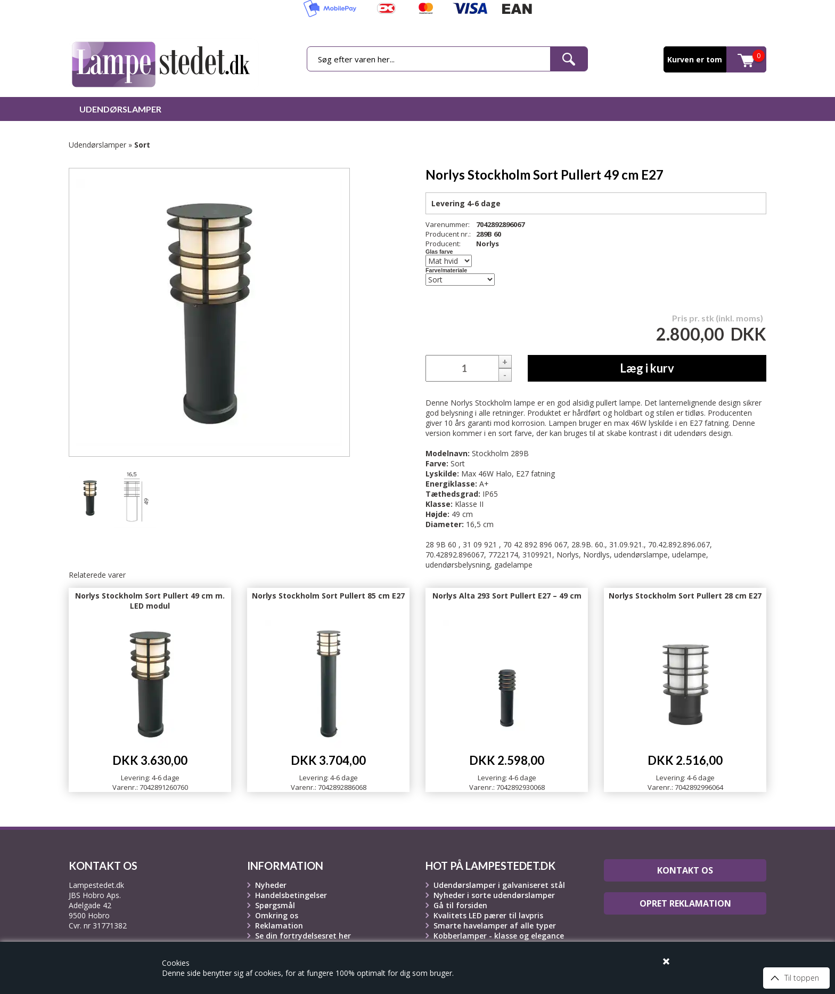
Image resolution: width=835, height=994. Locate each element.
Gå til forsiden (460, 905)
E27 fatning (535, 473)
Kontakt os (685, 870)
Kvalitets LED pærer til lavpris (488, 915)
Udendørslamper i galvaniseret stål (499, 885)
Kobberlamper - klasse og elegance (498, 936)
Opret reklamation (685, 903)
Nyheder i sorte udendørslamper (494, 895)
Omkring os (276, 915)
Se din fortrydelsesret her (303, 936)
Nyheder (270, 885)
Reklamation (279, 925)
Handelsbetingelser (291, 895)
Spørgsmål (275, 905)
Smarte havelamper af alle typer (494, 925)
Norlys (487, 243)
